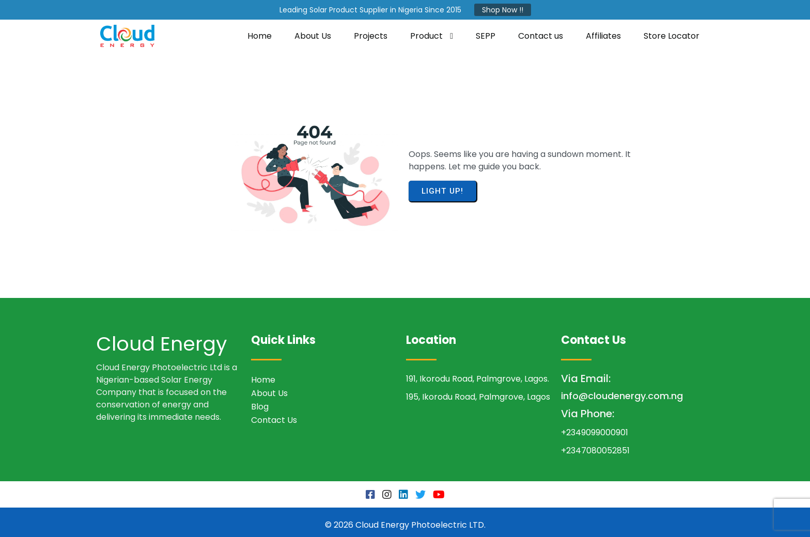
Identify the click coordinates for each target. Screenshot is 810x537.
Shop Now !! (502, 10)
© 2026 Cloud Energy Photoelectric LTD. (405, 519)
